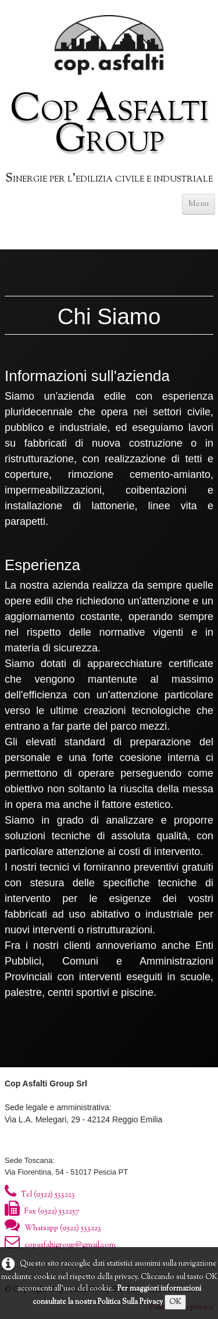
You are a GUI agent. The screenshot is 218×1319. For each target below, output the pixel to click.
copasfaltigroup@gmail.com (60, 1245)
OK (175, 1302)
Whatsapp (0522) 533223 (53, 1228)
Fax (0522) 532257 (42, 1211)
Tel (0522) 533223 (40, 1195)
